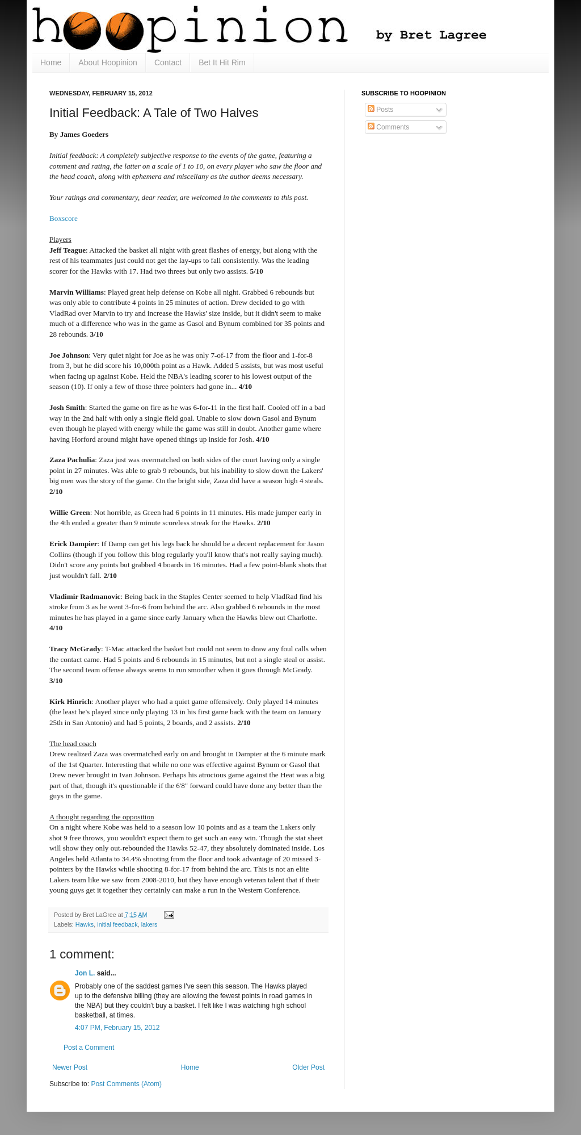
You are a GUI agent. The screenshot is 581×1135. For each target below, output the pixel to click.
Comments (388, 127)
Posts (380, 110)
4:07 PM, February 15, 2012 (117, 1028)
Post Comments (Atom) (126, 1084)
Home (50, 62)
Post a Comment (89, 1048)
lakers (149, 924)
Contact (168, 62)
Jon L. (85, 973)
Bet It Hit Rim (222, 62)
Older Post (308, 1067)
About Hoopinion (107, 62)
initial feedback (117, 924)
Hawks (84, 924)
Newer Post (69, 1067)
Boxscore (63, 218)
